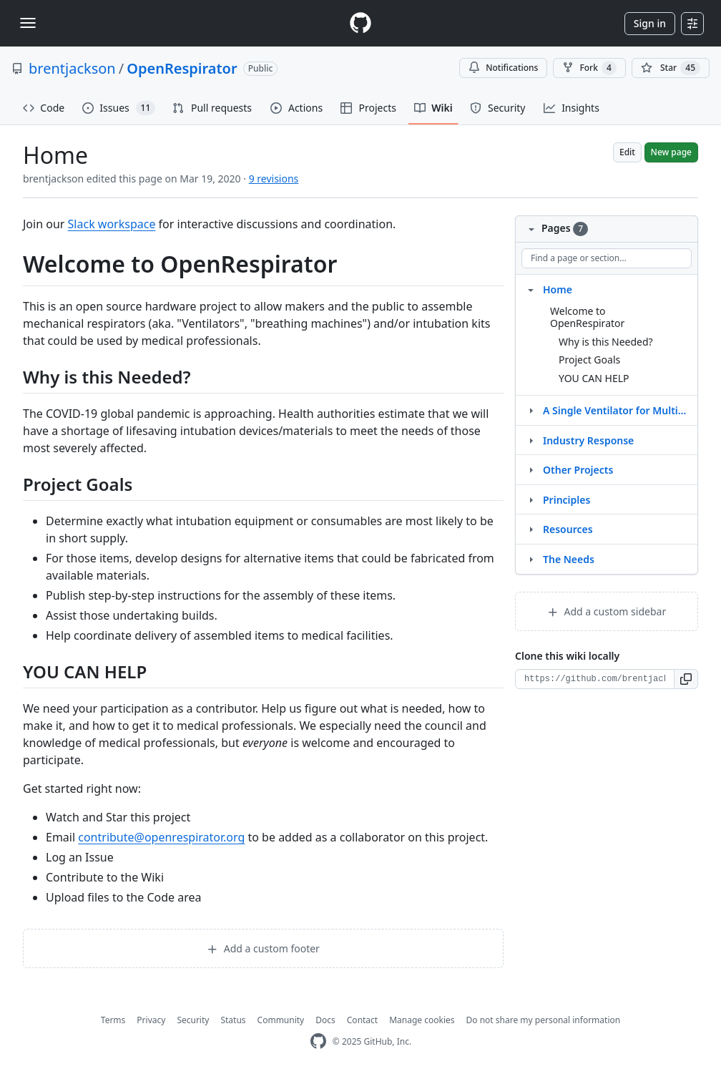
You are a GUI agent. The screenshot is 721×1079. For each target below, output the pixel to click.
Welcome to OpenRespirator (587, 317)
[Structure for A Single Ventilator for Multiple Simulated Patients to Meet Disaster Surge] (531, 410)
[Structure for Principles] (531, 499)
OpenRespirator (182, 68)
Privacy (151, 1020)
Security (193, 1020)
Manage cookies (421, 1020)
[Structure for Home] (531, 289)
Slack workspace (112, 224)
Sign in (650, 23)
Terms (113, 1020)
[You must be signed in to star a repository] (671, 68)
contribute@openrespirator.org (161, 837)
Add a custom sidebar (606, 611)
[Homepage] (360, 23)
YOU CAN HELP (594, 378)
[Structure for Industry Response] (531, 440)
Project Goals (589, 359)
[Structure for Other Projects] (531, 469)
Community (281, 1020)
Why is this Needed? (606, 341)
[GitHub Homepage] (318, 1041)
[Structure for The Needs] (531, 558)
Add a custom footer (263, 948)
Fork (589, 68)
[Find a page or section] (606, 258)
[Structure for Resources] (531, 528)
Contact (362, 1020)
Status (232, 1020)
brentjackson (72, 68)
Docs (325, 1020)
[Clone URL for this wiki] (595, 679)
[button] (686, 679)
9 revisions (274, 178)
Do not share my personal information (543, 1020)
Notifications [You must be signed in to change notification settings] (503, 68)
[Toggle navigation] (28, 23)
